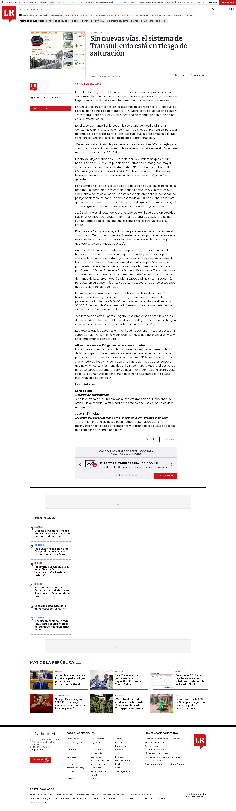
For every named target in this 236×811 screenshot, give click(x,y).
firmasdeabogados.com (114, 795)
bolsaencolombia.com (140, 795)
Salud (178, 696)
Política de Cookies (154, 760)
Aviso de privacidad (154, 749)
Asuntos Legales (74, 742)
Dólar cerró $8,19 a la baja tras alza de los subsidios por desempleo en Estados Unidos (190, 680)
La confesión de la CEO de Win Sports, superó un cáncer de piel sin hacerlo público (190, 704)
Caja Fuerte (96, 742)
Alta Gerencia (97, 739)
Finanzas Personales (100, 760)
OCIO (67, 15)
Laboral (38, 527)
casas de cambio (157, 21)
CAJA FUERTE (158, 15)
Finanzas (70, 760)
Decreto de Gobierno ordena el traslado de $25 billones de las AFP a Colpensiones (52, 533)
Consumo (71, 749)
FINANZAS (28, 15)
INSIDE (188, 15)
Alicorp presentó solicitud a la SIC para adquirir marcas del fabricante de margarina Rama (51, 625)
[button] (79, 465)
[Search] (213, 9)
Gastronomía (62, 696)
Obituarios (96, 767)
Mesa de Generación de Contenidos (162, 739)
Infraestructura (98, 764)
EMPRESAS (56, 15)
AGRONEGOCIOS (104, 15)
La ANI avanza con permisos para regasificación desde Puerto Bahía (128, 680)
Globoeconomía (123, 760)
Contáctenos (151, 746)
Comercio (39, 545)
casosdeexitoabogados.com (44, 798)
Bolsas (179, 672)
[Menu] (20, 15)
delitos (134, 21)
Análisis (118, 739)
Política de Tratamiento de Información (164, 757)
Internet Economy (75, 767)
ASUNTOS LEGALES (137, 15)
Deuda (85, 21)
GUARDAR (197, 75)
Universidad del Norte (117, 21)
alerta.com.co (166, 798)
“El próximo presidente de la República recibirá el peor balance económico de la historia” (51, 571)
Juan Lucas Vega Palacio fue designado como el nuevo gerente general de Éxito (51, 551)
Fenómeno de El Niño (59, 21)
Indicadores (72, 764)
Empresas (71, 757)
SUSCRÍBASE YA (165, 475)
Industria (39, 617)
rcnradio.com (115, 798)
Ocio (117, 767)
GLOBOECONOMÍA (82, 15)
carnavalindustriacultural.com (75, 798)
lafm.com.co (150, 798)
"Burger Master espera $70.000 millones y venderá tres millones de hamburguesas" (70, 704)
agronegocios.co (64, 795)
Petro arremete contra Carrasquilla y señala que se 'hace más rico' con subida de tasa (52, 592)
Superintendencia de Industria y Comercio (165, 764)
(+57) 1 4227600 (38, 749)
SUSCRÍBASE (227, 2)
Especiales (96, 757)
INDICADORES (175, 15)
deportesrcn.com (38, 802)
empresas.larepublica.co (87, 795)
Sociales (70, 778)
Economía (120, 749)
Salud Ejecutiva (122, 771)
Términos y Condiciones (156, 753)
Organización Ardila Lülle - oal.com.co (195, 795)
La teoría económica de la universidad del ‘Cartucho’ (50, 607)
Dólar (144, 21)
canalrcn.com (99, 798)
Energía (75, 21)
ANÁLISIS (120, 15)
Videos (94, 778)
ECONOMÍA (42, 15)
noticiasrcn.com (133, 798)
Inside (118, 764)
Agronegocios (73, 739)
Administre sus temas (43, 108)
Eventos (119, 757)
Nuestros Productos (154, 742)
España (58, 672)
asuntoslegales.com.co (41, 795)
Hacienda (38, 563)
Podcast (70, 771)
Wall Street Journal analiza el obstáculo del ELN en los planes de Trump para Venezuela (129, 704)
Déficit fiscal (97, 21)
